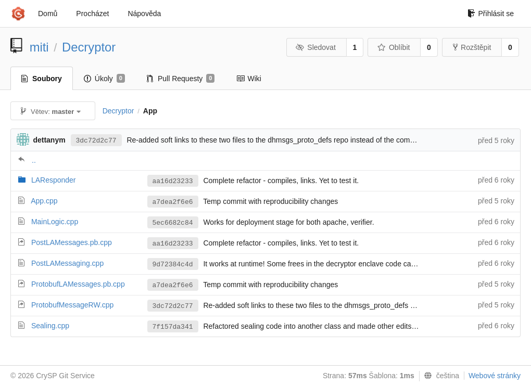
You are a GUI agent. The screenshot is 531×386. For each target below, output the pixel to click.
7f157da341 (173, 327)
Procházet (92, 13)
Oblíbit (393, 47)
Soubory (41, 78)
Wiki (248, 78)
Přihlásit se (490, 13)
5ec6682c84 (173, 223)
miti (39, 47)
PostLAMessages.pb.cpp (71, 242)
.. (34, 160)
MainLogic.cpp (54, 221)
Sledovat (316, 47)
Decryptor (89, 47)
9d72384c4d (173, 264)
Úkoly (104, 78)
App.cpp (44, 201)
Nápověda (144, 13)
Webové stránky (495, 375)
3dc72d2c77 (96, 141)
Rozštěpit (472, 47)
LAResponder (53, 180)
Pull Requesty (181, 78)
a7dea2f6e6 (173, 202)
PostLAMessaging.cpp (67, 263)
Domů (47, 13)
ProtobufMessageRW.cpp (72, 305)
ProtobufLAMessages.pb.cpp (78, 284)
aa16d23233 (173, 181)
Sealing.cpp (50, 325)
